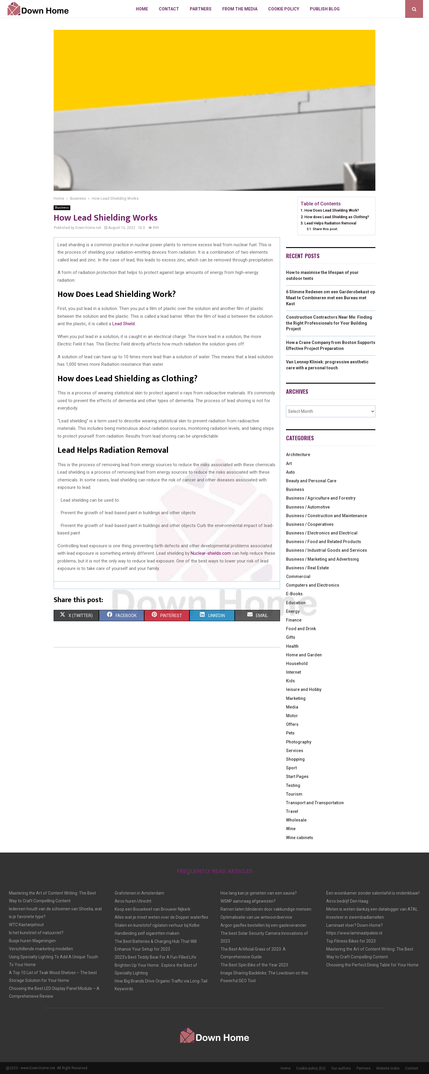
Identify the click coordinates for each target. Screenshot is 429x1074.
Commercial (298, 576)
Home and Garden (304, 655)
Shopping (295, 759)
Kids (290, 680)
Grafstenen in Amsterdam (139, 893)
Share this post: (325, 229)
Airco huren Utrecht (133, 901)
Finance (293, 620)
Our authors (341, 1068)
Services (294, 750)
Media (292, 707)
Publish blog (325, 9)
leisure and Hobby (303, 689)
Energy (293, 611)
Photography (298, 742)
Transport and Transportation (315, 802)
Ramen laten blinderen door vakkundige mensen (265, 909)
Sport (291, 767)
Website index (388, 1068)
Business (62, 207)
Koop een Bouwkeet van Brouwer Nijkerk (152, 909)
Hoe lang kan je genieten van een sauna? (258, 893)
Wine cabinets (299, 837)
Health (292, 646)
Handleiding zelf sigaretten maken (147, 933)
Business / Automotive (308, 507)
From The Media (239, 9)
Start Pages (297, 776)
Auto (290, 472)
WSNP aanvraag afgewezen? (248, 901)
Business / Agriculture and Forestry (320, 498)
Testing (293, 785)
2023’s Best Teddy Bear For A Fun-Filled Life (155, 957)
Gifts (290, 637)
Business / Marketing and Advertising (322, 559)
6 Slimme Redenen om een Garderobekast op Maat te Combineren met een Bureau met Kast (330, 297)
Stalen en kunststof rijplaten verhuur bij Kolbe (157, 925)
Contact (169, 9)
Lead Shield (123, 323)
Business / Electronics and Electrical (322, 533)
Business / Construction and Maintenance (326, 515)
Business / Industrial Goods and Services (326, 550)
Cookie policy (283, 9)
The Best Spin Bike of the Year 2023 (254, 965)
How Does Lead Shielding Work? (331, 210)
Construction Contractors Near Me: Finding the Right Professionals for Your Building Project (329, 323)
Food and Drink (301, 628)
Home (142, 9)
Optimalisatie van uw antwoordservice (256, 917)
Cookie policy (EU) (311, 1068)
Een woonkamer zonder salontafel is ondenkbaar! (372, 893)
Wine (291, 828)
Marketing (296, 698)
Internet (293, 672)
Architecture (298, 454)
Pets (290, 733)
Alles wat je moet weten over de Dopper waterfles (161, 917)
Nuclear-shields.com (210, 553)
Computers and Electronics (312, 585)
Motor (292, 715)
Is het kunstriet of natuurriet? (36, 932)
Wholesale (296, 820)
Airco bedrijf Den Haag (347, 901)
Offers (292, 724)
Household (297, 663)
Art (289, 463)
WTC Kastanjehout (26, 924)
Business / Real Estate (307, 567)
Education (296, 602)
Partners (201, 9)
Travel (292, 811)
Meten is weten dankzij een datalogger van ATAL (372, 909)
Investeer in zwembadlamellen (355, 917)
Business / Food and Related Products (323, 541)
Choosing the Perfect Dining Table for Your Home (372, 965)
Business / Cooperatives (310, 524)
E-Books (294, 593)
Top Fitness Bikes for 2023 (351, 941)
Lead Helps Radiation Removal (330, 223)
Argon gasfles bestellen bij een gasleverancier (263, 925)
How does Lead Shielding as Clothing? (336, 217)
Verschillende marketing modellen (41, 948)
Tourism (294, 794)
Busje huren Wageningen (32, 940)
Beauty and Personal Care (311, 480)
